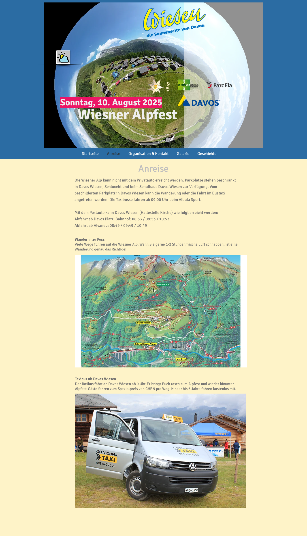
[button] (63, 57)
